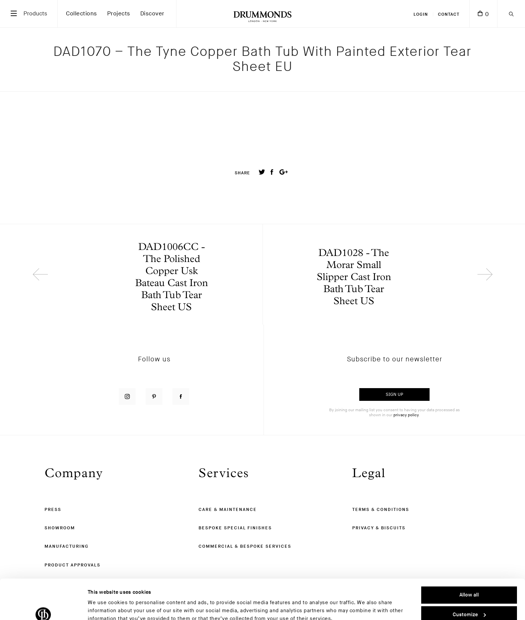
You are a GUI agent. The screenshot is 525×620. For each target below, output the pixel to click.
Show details (103, 607)
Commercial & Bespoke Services (245, 546)
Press (53, 509)
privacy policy (406, 415)
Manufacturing (67, 546)
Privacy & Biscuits (378, 528)
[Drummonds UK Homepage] (262, 13)
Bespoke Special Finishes (235, 528)
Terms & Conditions (380, 509)
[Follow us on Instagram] (127, 396)
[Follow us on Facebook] (180, 396)
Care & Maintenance (228, 509)
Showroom (60, 528)
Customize (469, 584)
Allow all (469, 564)
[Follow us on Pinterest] (154, 396)
